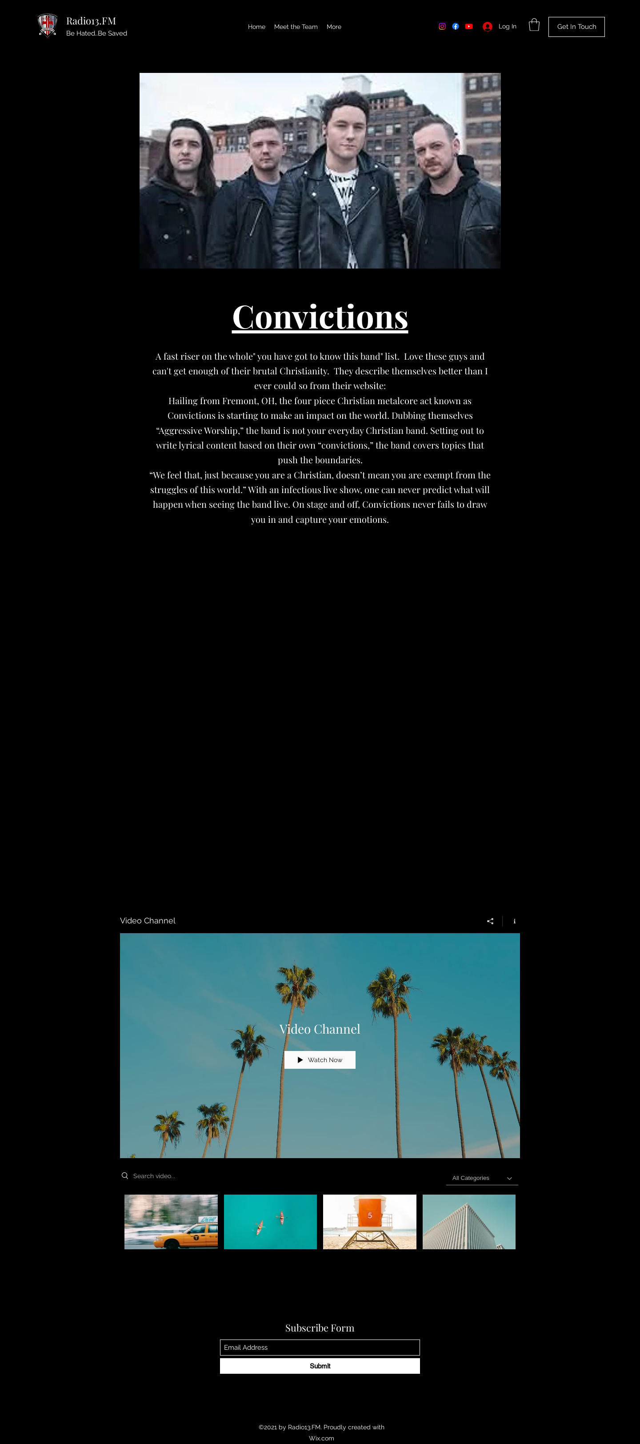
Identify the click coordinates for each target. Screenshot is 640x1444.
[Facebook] (455, 26)
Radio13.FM (91, 20)
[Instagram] (442, 26)
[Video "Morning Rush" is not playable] (171, 1222)
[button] (534, 24)
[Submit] (320, 1366)
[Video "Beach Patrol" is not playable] (369, 1222)
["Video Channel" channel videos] (320, 1224)
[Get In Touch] (576, 27)
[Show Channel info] (511, 920)
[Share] (490, 920)
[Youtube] (468, 26)
